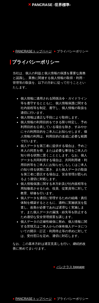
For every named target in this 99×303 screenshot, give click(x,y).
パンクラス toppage (70, 267)
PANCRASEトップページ (34, 51)
